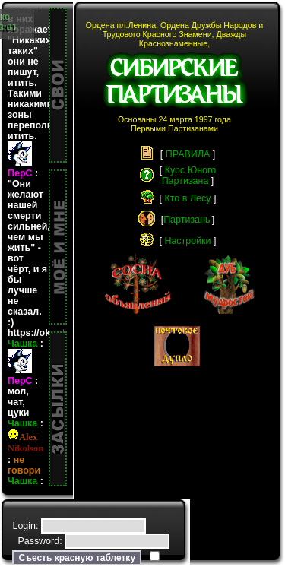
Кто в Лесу (188, 198)
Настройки (187, 241)
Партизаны (187, 219)
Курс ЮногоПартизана (189, 175)
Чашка (22, 383)
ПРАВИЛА (188, 154)
